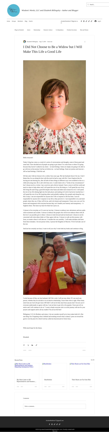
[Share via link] (36, 345)
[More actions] (85, 42)
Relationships (37, 30)
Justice (28, 30)
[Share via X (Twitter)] (28, 345)
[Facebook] (81, 21)
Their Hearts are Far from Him (81, 380)
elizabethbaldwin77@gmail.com (54, 420)
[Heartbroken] (54, 370)
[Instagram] (84, 21)
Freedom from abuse (72, 30)
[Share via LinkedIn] (32, 345)
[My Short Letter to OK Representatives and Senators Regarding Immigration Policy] (27, 370)
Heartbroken (48, 380)
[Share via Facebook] (24, 345)
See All (92, 360)
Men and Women (84, 30)
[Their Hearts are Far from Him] (82, 370)
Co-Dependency (59, 30)
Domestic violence (48, 30)
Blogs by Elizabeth (19, 30)
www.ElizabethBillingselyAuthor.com (51, 429)
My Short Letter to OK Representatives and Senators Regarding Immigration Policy (26, 380)
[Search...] (99, 4)
